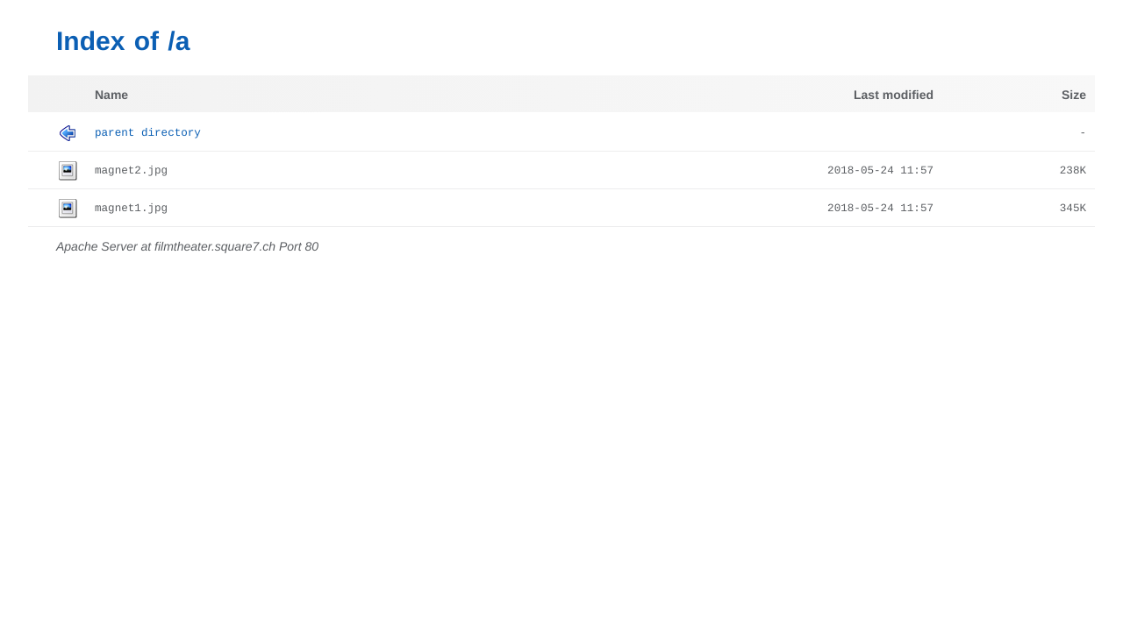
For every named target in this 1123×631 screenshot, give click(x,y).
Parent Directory (148, 133)
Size (1074, 95)
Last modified (893, 95)
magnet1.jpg (131, 208)
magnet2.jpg (131, 171)
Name (111, 95)
